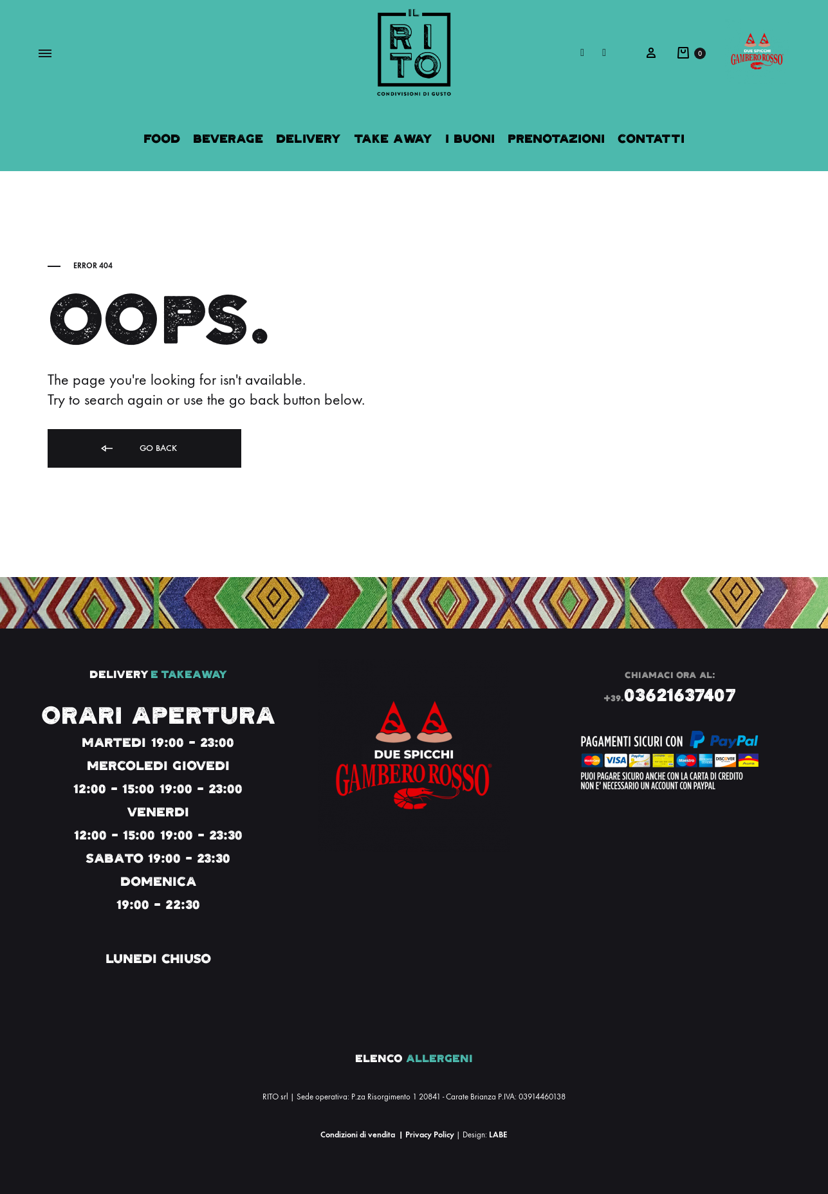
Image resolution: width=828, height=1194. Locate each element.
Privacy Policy (429, 1134)
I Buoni (470, 138)
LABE (498, 1134)
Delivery (308, 138)
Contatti (651, 138)
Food (161, 138)
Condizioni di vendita (357, 1134)
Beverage (228, 138)
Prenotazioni (556, 138)
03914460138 (542, 1097)
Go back (138, 449)
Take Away (393, 138)
